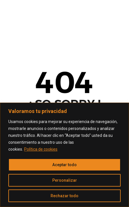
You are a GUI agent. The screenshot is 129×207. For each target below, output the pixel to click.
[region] (64, 155)
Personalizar (64, 180)
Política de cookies (40, 149)
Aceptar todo (64, 164)
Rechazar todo (64, 195)
